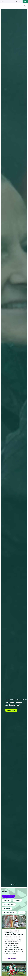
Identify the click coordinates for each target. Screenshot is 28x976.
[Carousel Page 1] (11, 884)
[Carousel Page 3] (14, 884)
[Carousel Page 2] (13, 884)
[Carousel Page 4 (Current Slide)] (16, 884)
